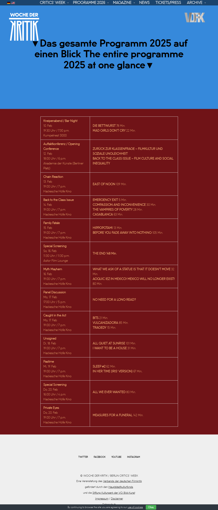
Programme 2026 (89, 2)
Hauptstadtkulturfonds (120, 487)
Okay (151, 507)
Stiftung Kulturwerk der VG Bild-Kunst (113, 493)
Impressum (101, 498)
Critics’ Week (52, 2)
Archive (194, 2)
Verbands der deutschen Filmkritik (122, 481)
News (144, 2)
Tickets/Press (168, 2)
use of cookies (135, 507)
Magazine (122, 2)
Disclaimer (117, 498)
